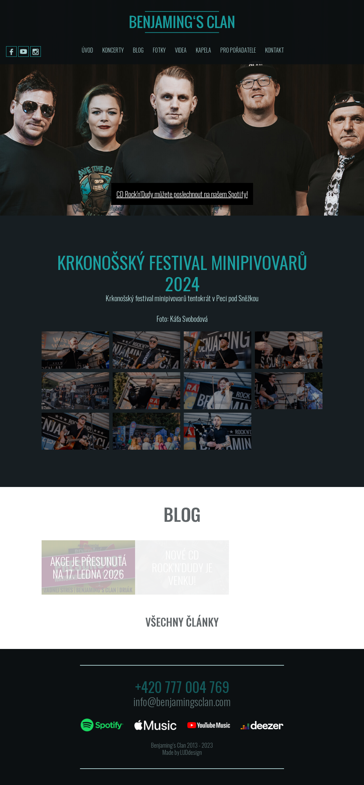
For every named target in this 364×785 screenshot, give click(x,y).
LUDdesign (191, 752)
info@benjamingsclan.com (182, 701)
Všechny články (182, 622)
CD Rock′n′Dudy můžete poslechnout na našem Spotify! (182, 194)
